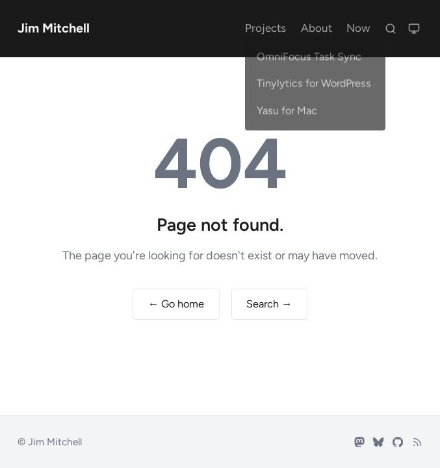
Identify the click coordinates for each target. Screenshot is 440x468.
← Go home (176, 304)
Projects (265, 27)
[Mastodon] (359, 442)
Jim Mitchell (54, 28)
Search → (269, 304)
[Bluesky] (378, 442)
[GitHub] (398, 442)
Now (358, 27)
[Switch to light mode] (413, 28)
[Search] (390, 28)
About (316, 27)
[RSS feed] (417, 442)
